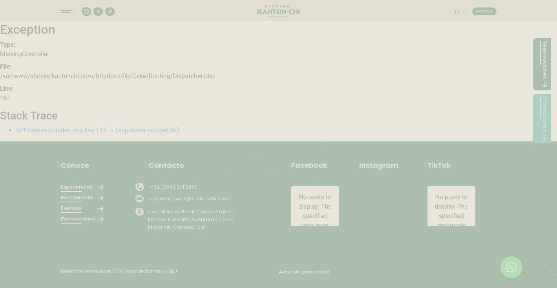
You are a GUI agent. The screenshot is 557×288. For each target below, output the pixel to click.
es (458, 12)
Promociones (77, 218)
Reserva (484, 11)
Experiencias (77, 187)
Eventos (71, 208)
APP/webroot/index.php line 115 (61, 130)
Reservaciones (545, 60)
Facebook (309, 165)
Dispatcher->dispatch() (147, 130)
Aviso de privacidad (304, 271)
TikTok (439, 165)
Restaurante (77, 197)
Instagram (378, 165)
